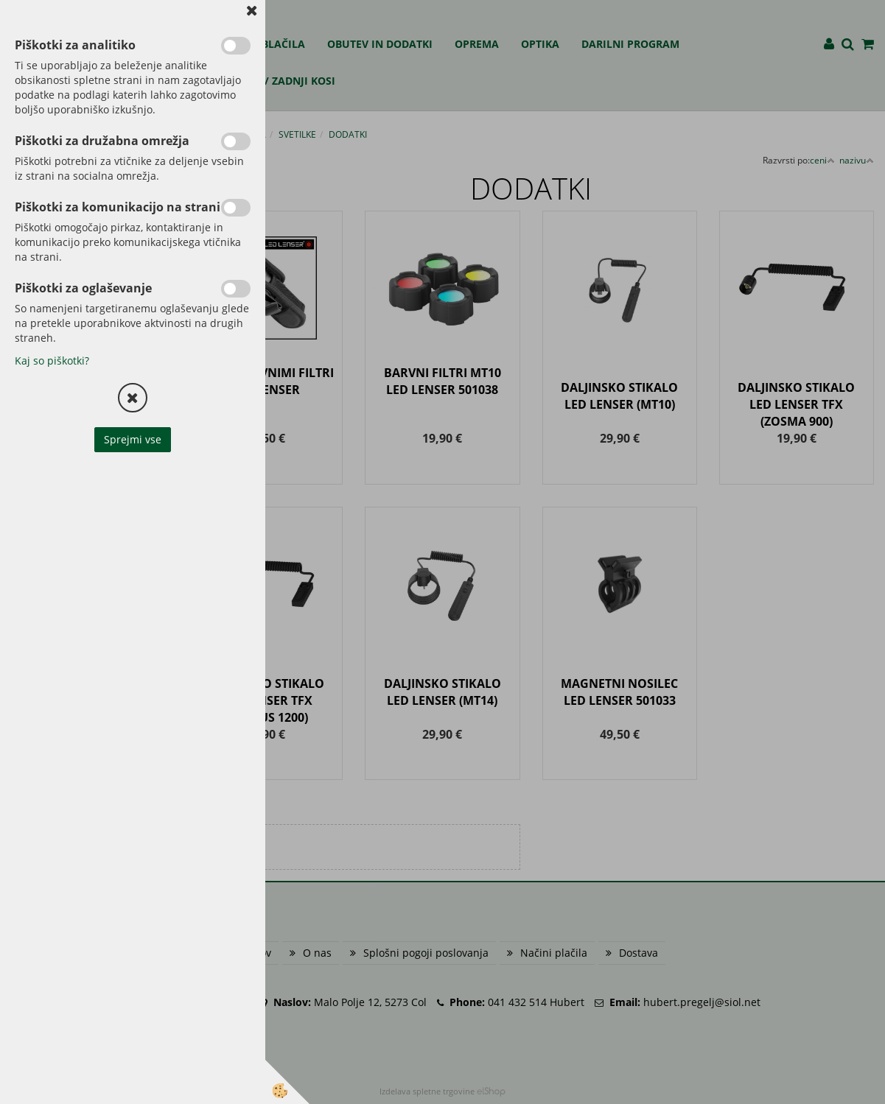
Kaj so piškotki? (52, 361)
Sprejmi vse (132, 439)
